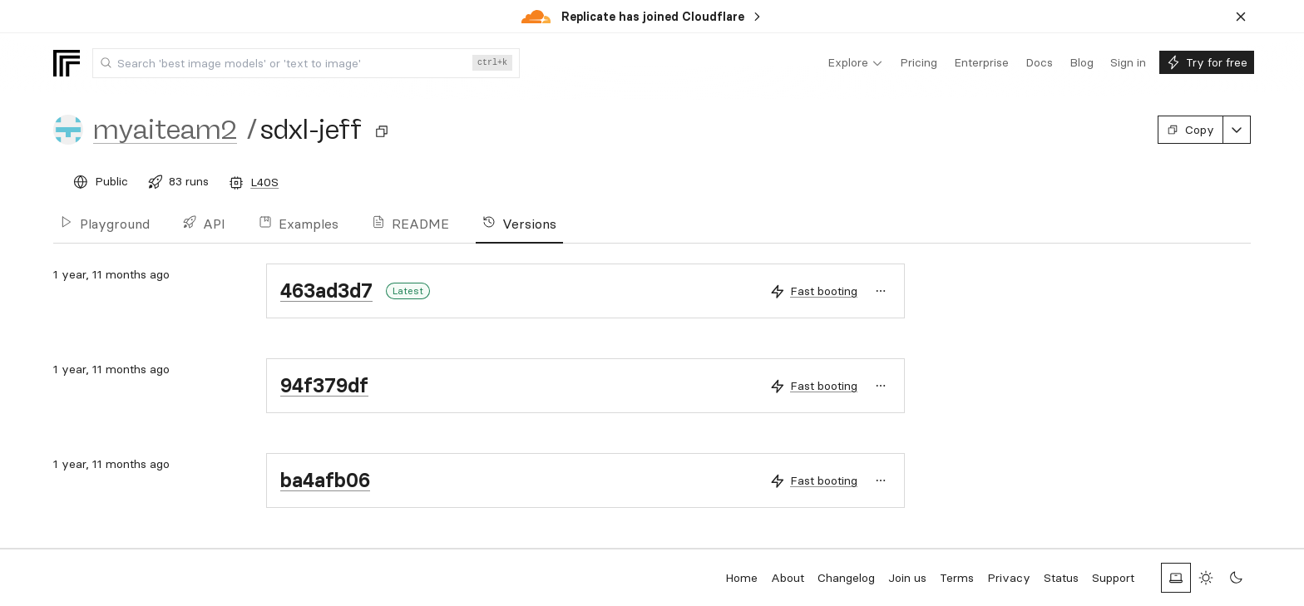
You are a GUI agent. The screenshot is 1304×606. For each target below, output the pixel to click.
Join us (907, 577)
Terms (957, 577)
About (787, 577)
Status (1061, 577)
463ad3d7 (326, 290)
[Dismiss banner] (1241, 17)
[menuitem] (855, 63)
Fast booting (823, 290)
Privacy (1008, 577)
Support (1113, 577)
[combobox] (306, 63)
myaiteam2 (165, 129)
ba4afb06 (325, 480)
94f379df (324, 385)
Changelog (846, 577)
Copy (1190, 129)
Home (741, 577)
